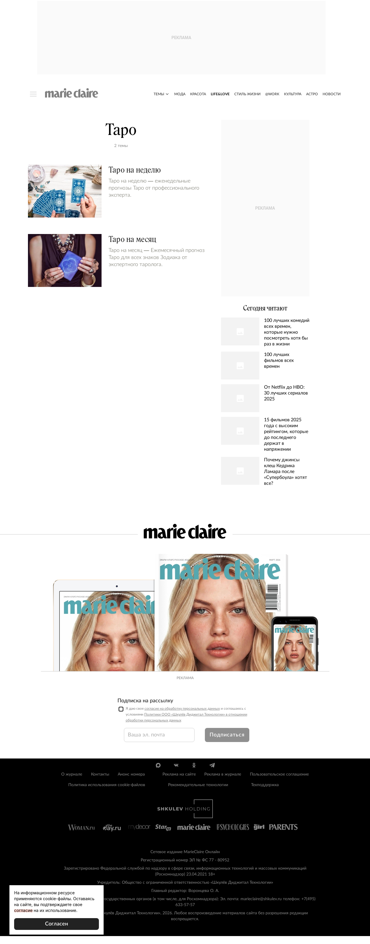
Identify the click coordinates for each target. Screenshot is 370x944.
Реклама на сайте (179, 783)
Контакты (100, 783)
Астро (312, 95)
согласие (23, 910)
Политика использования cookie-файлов (106, 793)
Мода (179, 95)
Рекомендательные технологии (198, 793)
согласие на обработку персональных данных (182, 717)
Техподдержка (265, 793)
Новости (332, 95)
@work (272, 95)
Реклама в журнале (222, 783)
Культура (292, 95)
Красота (198, 95)
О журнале (71, 783)
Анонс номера (131, 783)
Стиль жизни (247, 95)
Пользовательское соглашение (279, 783)
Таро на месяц (132, 240)
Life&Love (220, 95)
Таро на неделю (135, 171)
